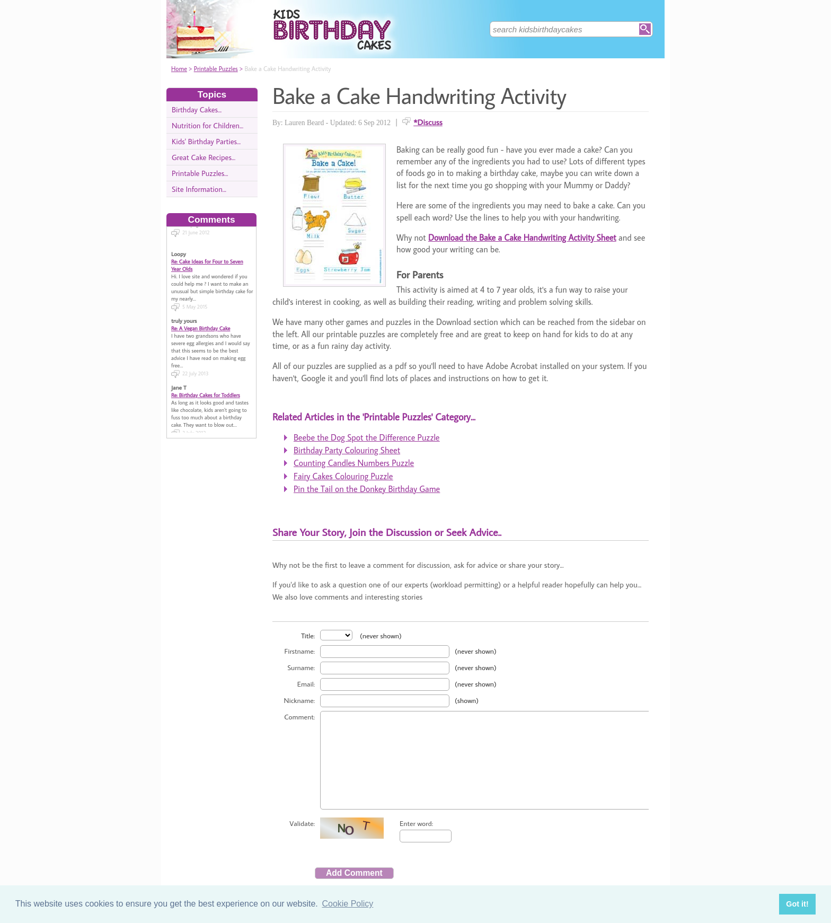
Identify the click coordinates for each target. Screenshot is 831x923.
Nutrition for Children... (207, 125)
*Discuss (428, 122)
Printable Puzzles (216, 69)
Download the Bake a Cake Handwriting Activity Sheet (522, 237)
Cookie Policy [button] (347, 903)
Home (179, 69)
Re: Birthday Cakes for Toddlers (205, 382)
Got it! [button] (797, 904)
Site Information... (199, 189)
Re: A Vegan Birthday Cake (200, 316)
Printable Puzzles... (200, 173)
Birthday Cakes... (197, 109)
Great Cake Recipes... (203, 157)
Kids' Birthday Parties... (206, 141)
